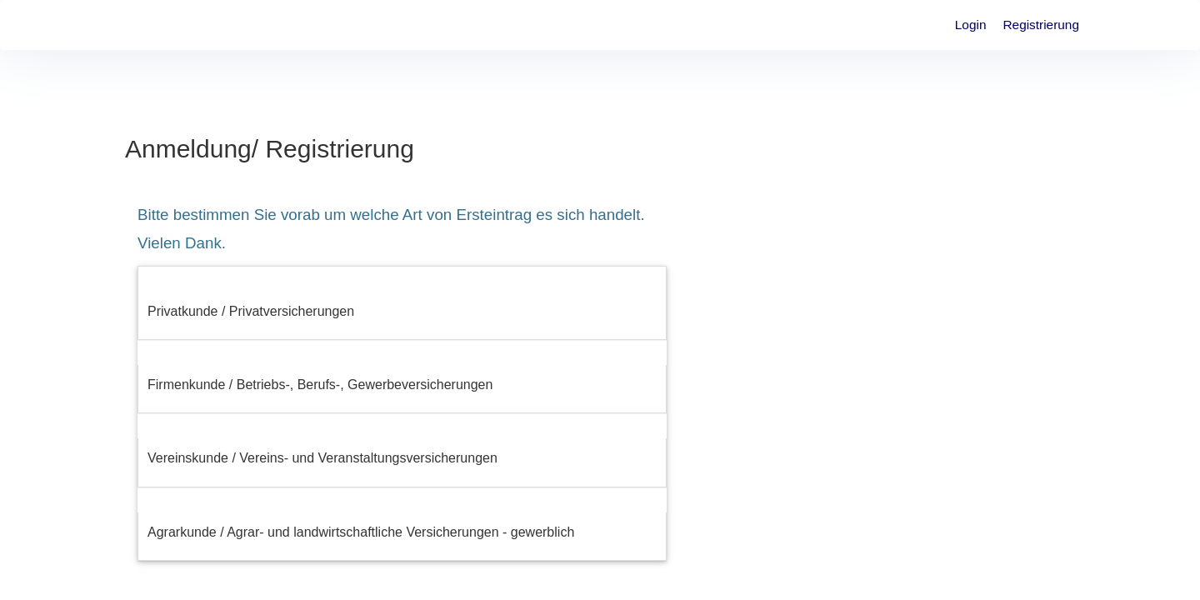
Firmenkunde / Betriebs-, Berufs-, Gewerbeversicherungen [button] (320, 385)
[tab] (402, 312)
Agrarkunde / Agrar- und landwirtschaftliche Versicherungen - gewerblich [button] (361, 532)
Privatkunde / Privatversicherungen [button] (251, 311)
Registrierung (1040, 25)
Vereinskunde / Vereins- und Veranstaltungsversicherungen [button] (323, 458)
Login (971, 25)
